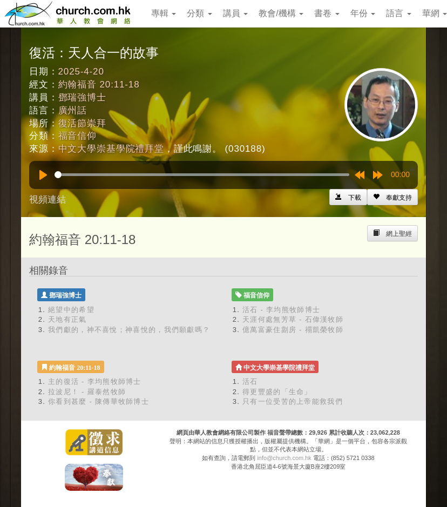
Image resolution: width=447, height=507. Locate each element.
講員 (235, 13)
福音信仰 (77, 136)
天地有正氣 (67, 319)
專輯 (163, 13)
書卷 (326, 13)
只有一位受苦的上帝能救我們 (292, 401)
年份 (362, 13)
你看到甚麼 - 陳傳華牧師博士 (98, 401)
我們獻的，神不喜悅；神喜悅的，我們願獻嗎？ (129, 330)
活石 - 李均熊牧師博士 (281, 310)
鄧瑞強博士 (82, 97)
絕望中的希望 (71, 310)
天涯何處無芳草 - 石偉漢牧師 (292, 319)
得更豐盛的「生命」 (277, 392)
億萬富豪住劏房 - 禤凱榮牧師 (292, 330)
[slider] (202, 175)
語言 (398, 13)
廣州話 (72, 110)
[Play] (43, 175)
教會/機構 (281, 13)
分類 (199, 13)
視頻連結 (47, 199)
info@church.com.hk (284, 458)
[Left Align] (392, 197)
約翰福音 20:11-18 (99, 84)
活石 (250, 381)
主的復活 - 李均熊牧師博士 (94, 381)
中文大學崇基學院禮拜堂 (111, 149)
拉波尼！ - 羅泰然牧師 (87, 392)
